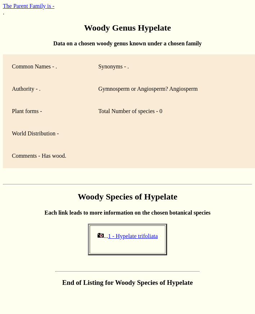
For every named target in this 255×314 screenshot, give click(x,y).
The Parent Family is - (28, 6)
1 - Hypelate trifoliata (133, 236)
